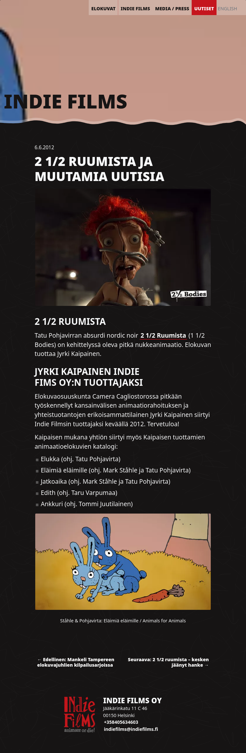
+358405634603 (121, 722)
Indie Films (65, 101)
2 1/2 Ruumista (163, 335)
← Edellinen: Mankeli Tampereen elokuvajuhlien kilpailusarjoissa (75, 662)
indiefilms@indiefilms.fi (131, 729)
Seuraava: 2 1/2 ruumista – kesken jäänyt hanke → (168, 662)
